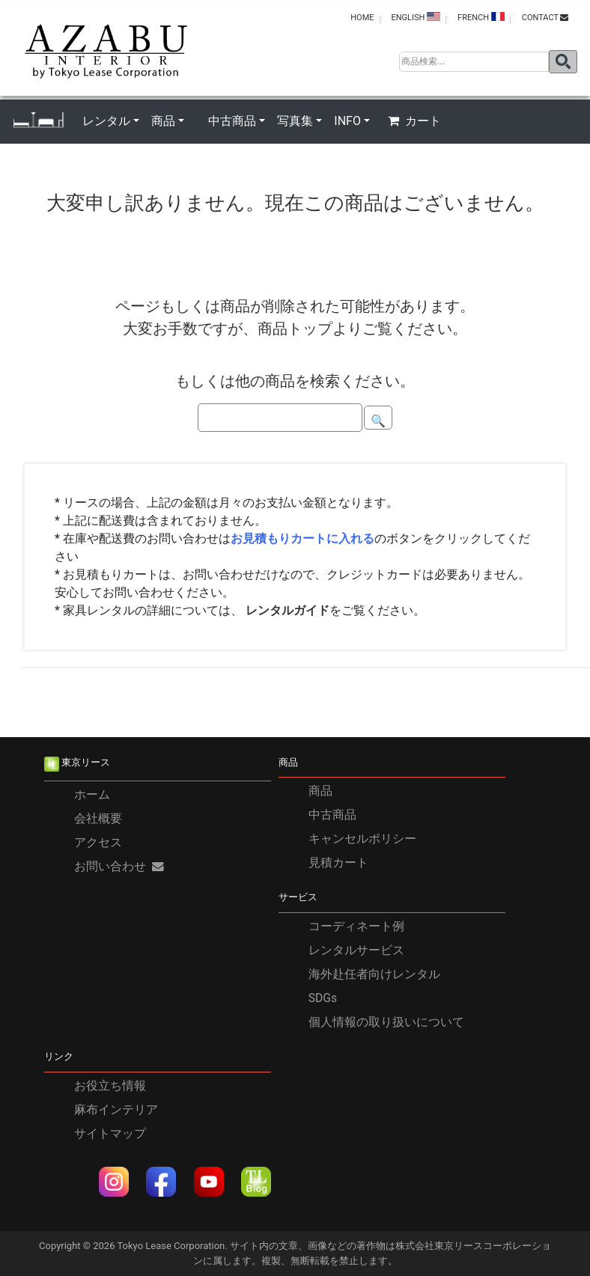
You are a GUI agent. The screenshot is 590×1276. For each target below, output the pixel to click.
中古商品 (332, 815)
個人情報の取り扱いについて (386, 1022)
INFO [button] (347, 121)
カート (414, 121)
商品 (320, 791)
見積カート (338, 863)
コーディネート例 (356, 926)
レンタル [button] (106, 121)
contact (545, 17)
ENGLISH (415, 17)
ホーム (92, 795)
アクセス (98, 842)
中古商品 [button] (232, 121)
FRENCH (481, 17)
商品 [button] (163, 121)
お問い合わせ (119, 866)
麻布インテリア (116, 1110)
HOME (362, 17)
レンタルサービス (356, 950)
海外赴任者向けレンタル (374, 974)
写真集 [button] (295, 121)
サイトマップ (110, 1134)
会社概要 (98, 818)
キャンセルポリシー (362, 839)
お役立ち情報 (110, 1086)
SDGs (322, 998)
